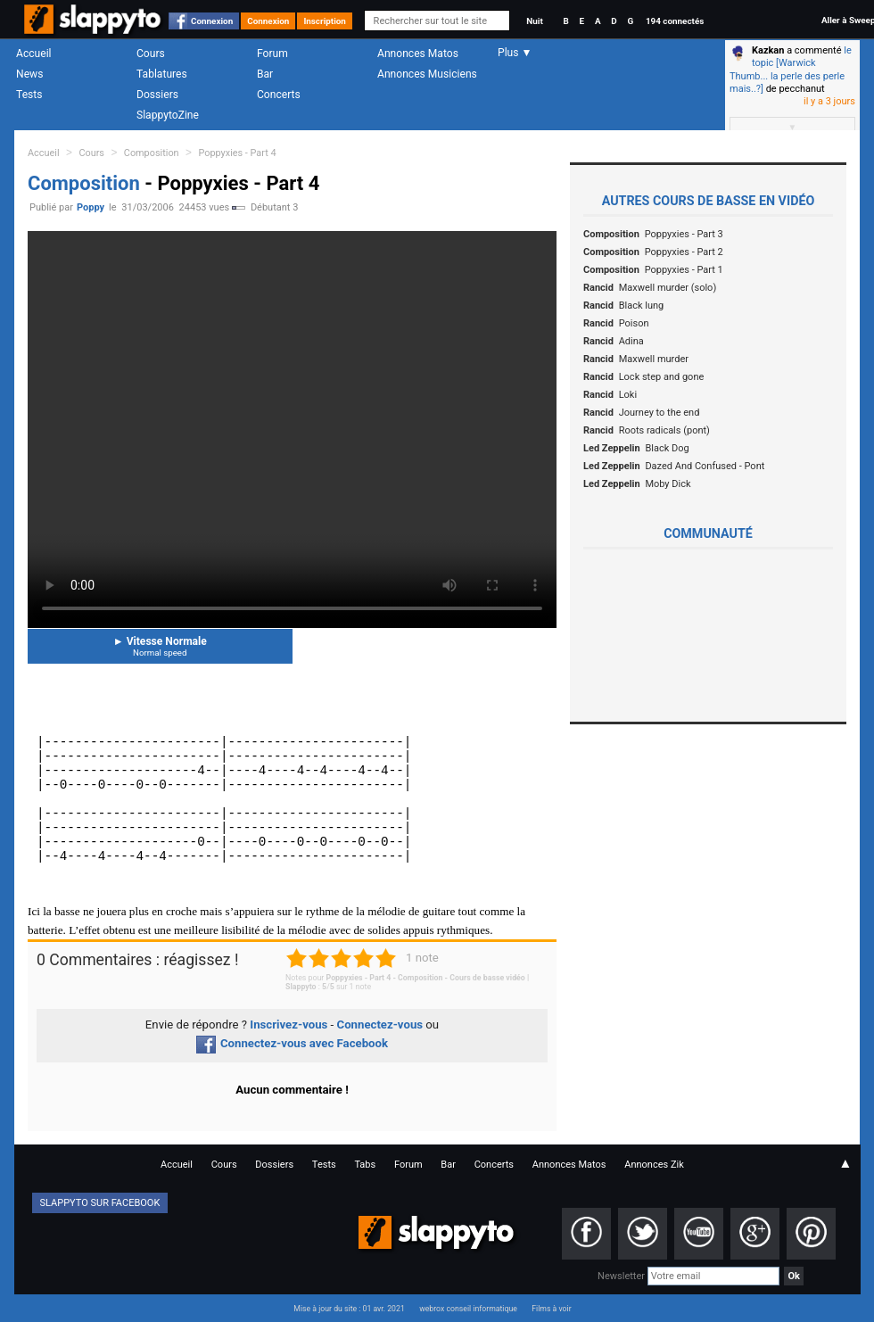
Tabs (364, 1164)
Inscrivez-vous (288, 1024)
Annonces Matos (417, 53)
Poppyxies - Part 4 (237, 153)
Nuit (534, 21)
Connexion (212, 21)
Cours (150, 53)
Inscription (324, 21)
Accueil (34, 53)
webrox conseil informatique (468, 1308)
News (29, 74)
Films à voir (551, 1308)
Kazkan (768, 50)
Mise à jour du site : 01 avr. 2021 (348, 1308)
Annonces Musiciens (427, 74)
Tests (29, 94)
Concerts (279, 94)
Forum (272, 53)
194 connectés (675, 21)
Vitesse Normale (160, 646)
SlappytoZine (167, 115)
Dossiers (157, 94)
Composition (151, 153)
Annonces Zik (654, 1164)
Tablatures (161, 74)
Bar (265, 74)
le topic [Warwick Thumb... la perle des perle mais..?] (791, 70)
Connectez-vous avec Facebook (292, 1043)
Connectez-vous (380, 1024)
